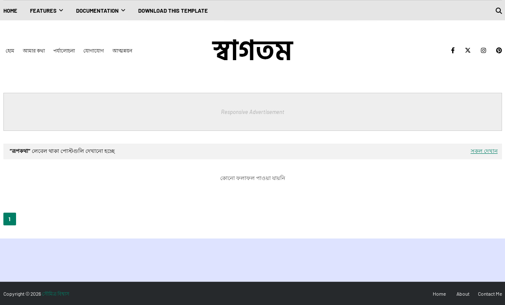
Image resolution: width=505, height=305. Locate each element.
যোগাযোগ (93, 50)
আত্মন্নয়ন (122, 50)
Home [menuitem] (10, 10)
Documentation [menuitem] (97, 10)
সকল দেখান (484, 150)
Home (439, 294)
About (463, 294)
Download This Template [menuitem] (173, 10)
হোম (9, 50)
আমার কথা (34, 50)
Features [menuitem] (43, 10)
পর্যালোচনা (64, 50)
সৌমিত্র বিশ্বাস (55, 294)
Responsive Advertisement (252, 111)
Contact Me (490, 294)
